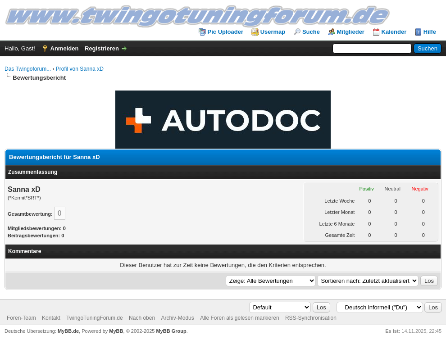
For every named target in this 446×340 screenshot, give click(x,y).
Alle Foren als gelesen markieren (239, 318)
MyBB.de (68, 331)
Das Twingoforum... (28, 69)
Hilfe (429, 31)
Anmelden (64, 48)
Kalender (394, 31)
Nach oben (142, 318)
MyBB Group (171, 331)
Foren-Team (21, 318)
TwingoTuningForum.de (94, 318)
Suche (311, 31)
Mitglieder (350, 31)
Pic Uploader (225, 31)
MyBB (116, 331)
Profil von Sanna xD (80, 69)
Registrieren (102, 48)
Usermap (273, 31)
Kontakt (51, 318)
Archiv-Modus (177, 318)
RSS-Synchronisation (311, 318)
